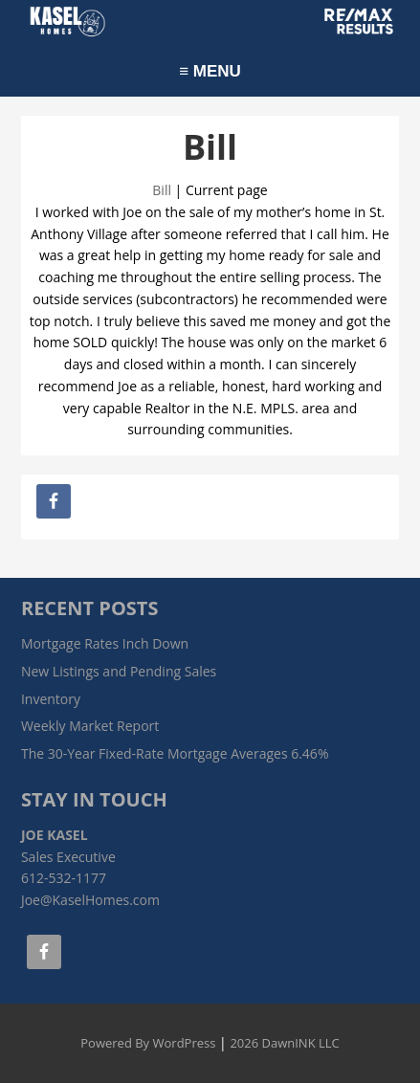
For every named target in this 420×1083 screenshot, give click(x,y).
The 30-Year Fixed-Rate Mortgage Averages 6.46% (175, 753)
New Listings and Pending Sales (118, 671)
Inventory (50, 699)
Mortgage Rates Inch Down (104, 643)
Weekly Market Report (90, 726)
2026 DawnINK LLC (284, 1042)
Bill (161, 190)
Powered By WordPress (147, 1042)
